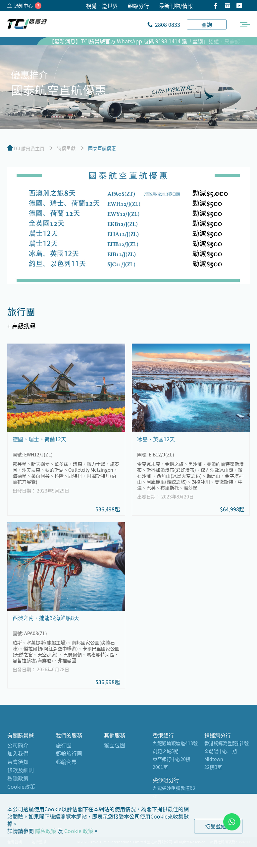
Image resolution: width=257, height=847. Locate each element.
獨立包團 (114, 745)
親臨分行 (138, 6)
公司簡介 (17, 745)
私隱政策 (17, 778)
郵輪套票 (66, 762)
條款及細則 (20, 770)
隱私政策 (45, 831)
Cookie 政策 (78, 831)
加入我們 (17, 753)
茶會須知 (17, 762)
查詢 (206, 24)
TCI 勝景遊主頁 (28, 148)
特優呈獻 (66, 148)
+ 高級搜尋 (21, 325)
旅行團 (64, 745)
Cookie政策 (21, 786)
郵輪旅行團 (69, 753)
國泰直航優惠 (102, 148)
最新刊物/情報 (176, 6)
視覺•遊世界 (102, 6)
